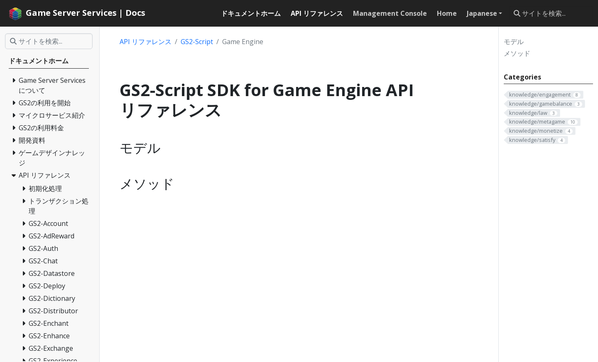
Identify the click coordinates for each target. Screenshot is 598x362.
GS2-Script (197, 41)
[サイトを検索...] (551, 13)
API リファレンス (146, 41)
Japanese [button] (482, 13)
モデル (514, 41)
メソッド (517, 53)
